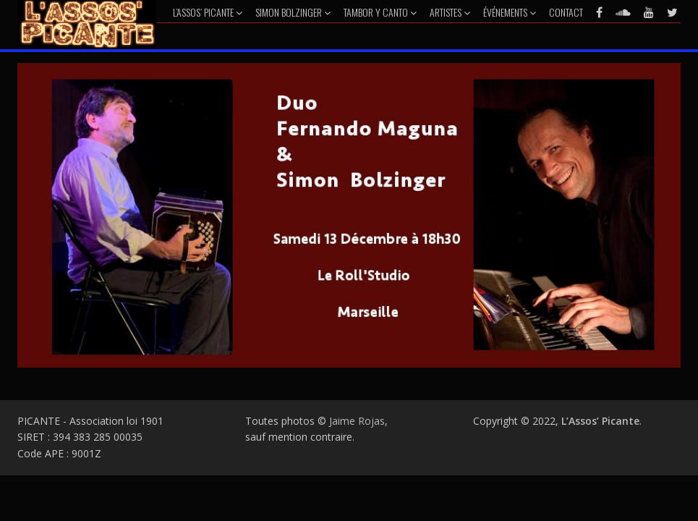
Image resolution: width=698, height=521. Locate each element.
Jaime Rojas (357, 421)
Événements (509, 12)
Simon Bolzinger (293, 12)
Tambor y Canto (380, 12)
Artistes (450, 12)
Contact (566, 12)
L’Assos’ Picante (207, 12)
